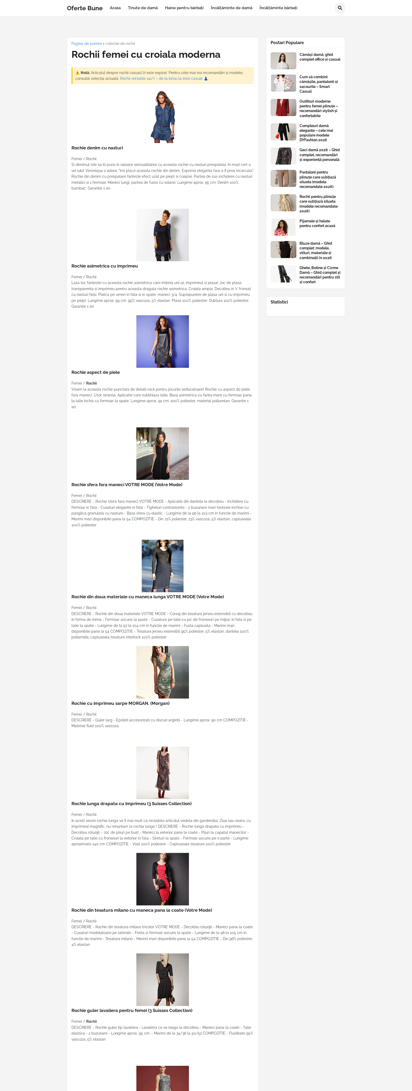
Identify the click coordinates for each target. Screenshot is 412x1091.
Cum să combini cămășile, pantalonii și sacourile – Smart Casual (319, 84)
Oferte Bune (85, 8)
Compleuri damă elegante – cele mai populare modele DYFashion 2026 (316, 133)
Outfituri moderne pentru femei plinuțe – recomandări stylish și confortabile (319, 108)
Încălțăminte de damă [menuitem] (231, 8)
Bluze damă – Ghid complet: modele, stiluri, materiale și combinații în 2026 (316, 250)
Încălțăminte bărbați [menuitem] (278, 8)
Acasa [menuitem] (115, 8)
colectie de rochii (120, 43)
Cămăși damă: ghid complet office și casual (320, 57)
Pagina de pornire (86, 43)
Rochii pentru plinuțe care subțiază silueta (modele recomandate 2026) (319, 204)
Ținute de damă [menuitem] (143, 8)
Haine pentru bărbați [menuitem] (184, 8)
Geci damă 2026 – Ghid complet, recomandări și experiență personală (320, 154)
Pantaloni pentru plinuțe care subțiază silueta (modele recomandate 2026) (318, 179)
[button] (340, 8)
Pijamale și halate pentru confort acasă (317, 223)
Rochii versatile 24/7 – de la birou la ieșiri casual (161, 78)
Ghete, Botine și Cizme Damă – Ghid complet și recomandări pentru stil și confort (320, 275)
